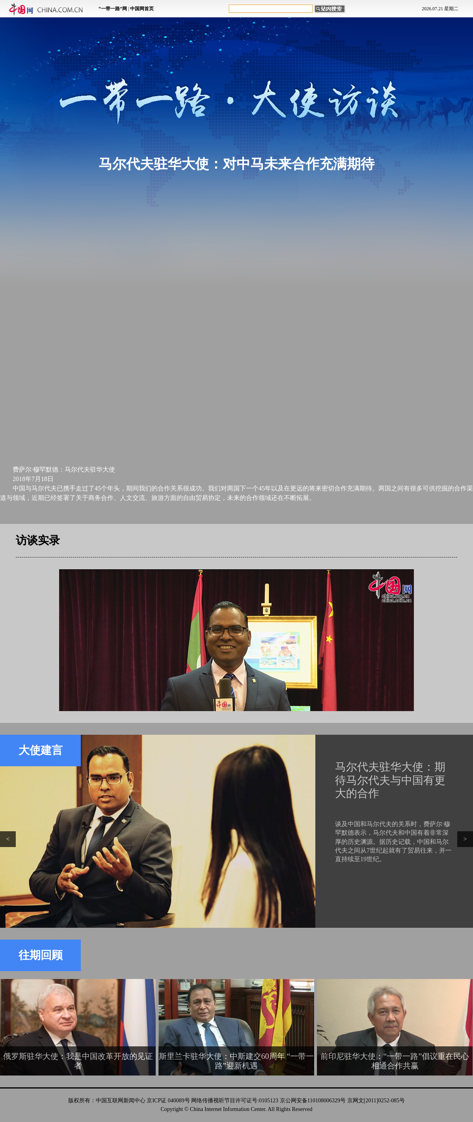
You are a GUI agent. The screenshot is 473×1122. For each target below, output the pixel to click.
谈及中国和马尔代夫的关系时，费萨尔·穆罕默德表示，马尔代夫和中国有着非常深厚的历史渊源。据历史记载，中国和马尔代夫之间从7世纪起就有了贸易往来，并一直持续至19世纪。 (393, 842)
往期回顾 (41, 955)
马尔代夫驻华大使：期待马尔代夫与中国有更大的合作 (390, 780)
